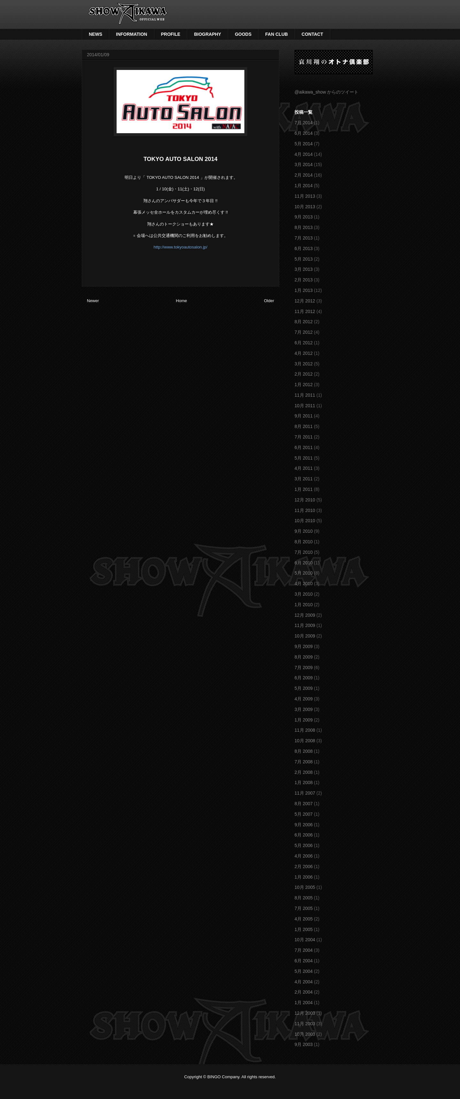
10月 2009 (305, 635)
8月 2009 (304, 657)
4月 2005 (304, 918)
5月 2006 (304, 845)
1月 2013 (304, 290)
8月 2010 (304, 541)
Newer (93, 300)
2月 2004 (304, 992)
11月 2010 (305, 510)
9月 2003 (304, 1044)
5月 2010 (304, 573)
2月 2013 (304, 279)
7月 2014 (304, 122)
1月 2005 (304, 929)
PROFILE (170, 34)
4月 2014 (304, 154)
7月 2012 (304, 332)
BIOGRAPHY (207, 34)
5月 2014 (304, 143)
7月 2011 (304, 436)
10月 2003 (305, 1034)
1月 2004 (304, 1002)
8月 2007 (304, 803)
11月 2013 (305, 196)
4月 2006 (304, 856)
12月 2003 (305, 1013)
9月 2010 (304, 531)
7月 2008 (304, 761)
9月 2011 (304, 415)
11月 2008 (305, 730)
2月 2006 (304, 866)
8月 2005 (304, 897)
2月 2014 (304, 175)
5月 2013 (304, 259)
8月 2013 (304, 227)
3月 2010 (304, 594)
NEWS (95, 34)
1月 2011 (304, 489)
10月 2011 (305, 405)
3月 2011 (304, 478)
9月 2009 (304, 646)
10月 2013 (305, 206)
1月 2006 (304, 877)
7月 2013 (304, 237)
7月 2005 (304, 908)
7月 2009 (304, 667)
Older (269, 300)
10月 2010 (305, 520)
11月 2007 (305, 793)
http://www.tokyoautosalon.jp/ (180, 247)
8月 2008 (304, 751)
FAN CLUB (276, 34)
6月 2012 (304, 342)
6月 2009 (304, 677)
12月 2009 (305, 615)
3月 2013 (304, 269)
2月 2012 (304, 374)
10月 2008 (305, 740)
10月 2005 (305, 887)
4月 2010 (304, 583)
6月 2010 (304, 562)
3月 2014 (304, 164)
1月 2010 (304, 604)
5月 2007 (304, 814)
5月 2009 (304, 688)
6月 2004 (304, 960)
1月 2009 (304, 719)
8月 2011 (304, 426)
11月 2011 (305, 395)
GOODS (243, 34)
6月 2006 (304, 834)
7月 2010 (304, 552)
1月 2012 (304, 384)
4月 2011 (304, 468)
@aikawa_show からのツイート (326, 92)
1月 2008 (304, 782)
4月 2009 (304, 698)
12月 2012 (305, 300)
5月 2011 (304, 458)
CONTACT (312, 34)
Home (181, 300)
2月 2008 (304, 772)
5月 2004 (304, 971)
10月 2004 (305, 939)
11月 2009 (305, 625)
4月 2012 (304, 353)
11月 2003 (305, 1023)
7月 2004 (304, 950)
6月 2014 (304, 133)
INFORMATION (131, 34)
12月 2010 (305, 499)
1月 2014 (304, 185)
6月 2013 (304, 248)
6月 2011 (304, 447)
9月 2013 (304, 216)
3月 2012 (304, 363)
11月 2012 (305, 311)
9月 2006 (304, 824)
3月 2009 (304, 709)
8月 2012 (304, 321)
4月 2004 (304, 981)
